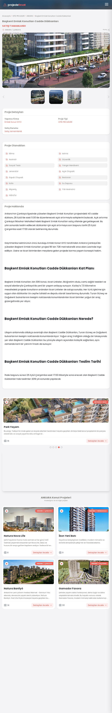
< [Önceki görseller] (3, 97)
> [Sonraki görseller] (108, 97)
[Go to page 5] (61, 447)
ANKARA (30, 16)
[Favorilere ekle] (6, 402)
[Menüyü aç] (107, 4)
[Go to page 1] (50, 447)
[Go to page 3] (56, 447)
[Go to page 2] (53, 447)
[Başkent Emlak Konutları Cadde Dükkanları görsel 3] (56, 97)
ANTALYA (97, 402)
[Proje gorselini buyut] (56, 60)
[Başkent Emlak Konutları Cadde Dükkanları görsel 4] (74, 97)
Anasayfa (6, 16)
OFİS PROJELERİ (19, 16)
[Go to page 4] (59, 447)
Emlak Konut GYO (13, 122)
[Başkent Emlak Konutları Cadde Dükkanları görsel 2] (38, 97)
